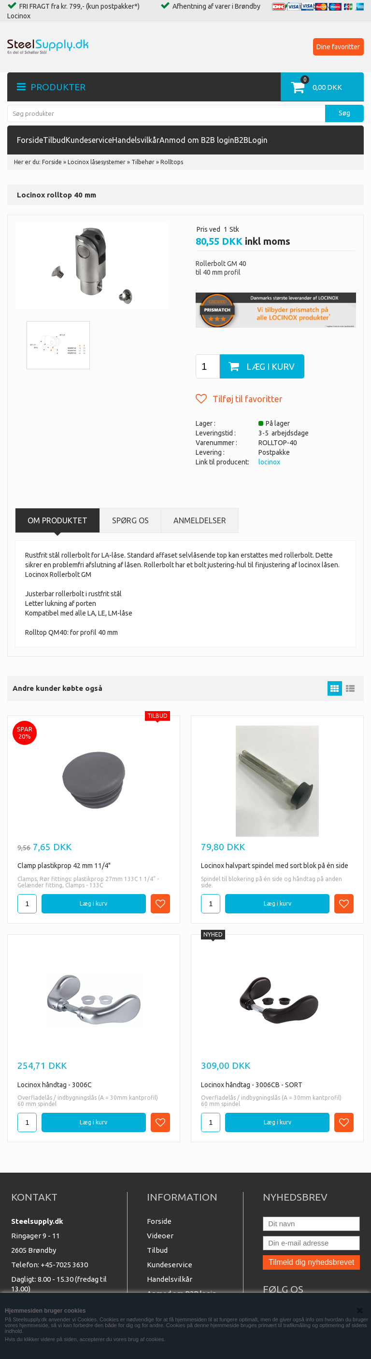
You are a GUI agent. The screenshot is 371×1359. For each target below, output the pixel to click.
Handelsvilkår (135, 140)
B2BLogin (251, 140)
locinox (269, 462)
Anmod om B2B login (196, 140)
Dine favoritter (338, 47)
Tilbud (54, 140)
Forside (30, 140)
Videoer (160, 1236)
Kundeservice (89, 140)
